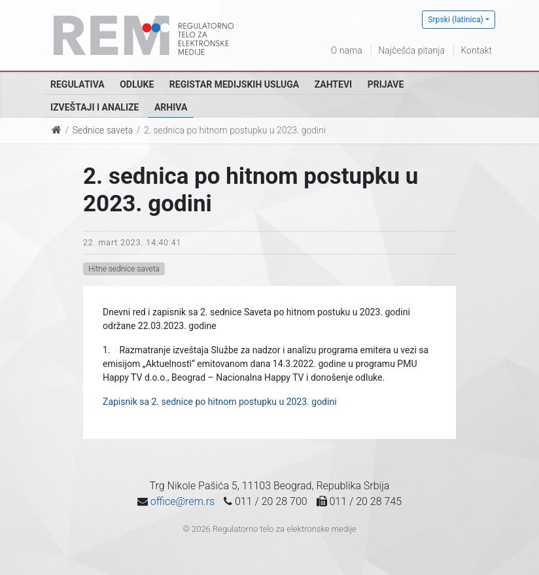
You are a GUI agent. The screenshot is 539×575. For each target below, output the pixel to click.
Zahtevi (333, 84)
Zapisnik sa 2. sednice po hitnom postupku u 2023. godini (220, 401)
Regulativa (77, 84)
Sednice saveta (103, 130)
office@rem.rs (182, 501)
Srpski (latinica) (455, 19)
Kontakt (476, 50)
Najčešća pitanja (411, 50)
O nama (346, 50)
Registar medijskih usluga (234, 84)
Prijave (386, 84)
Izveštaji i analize (94, 107)
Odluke (137, 84)
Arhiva (170, 107)
